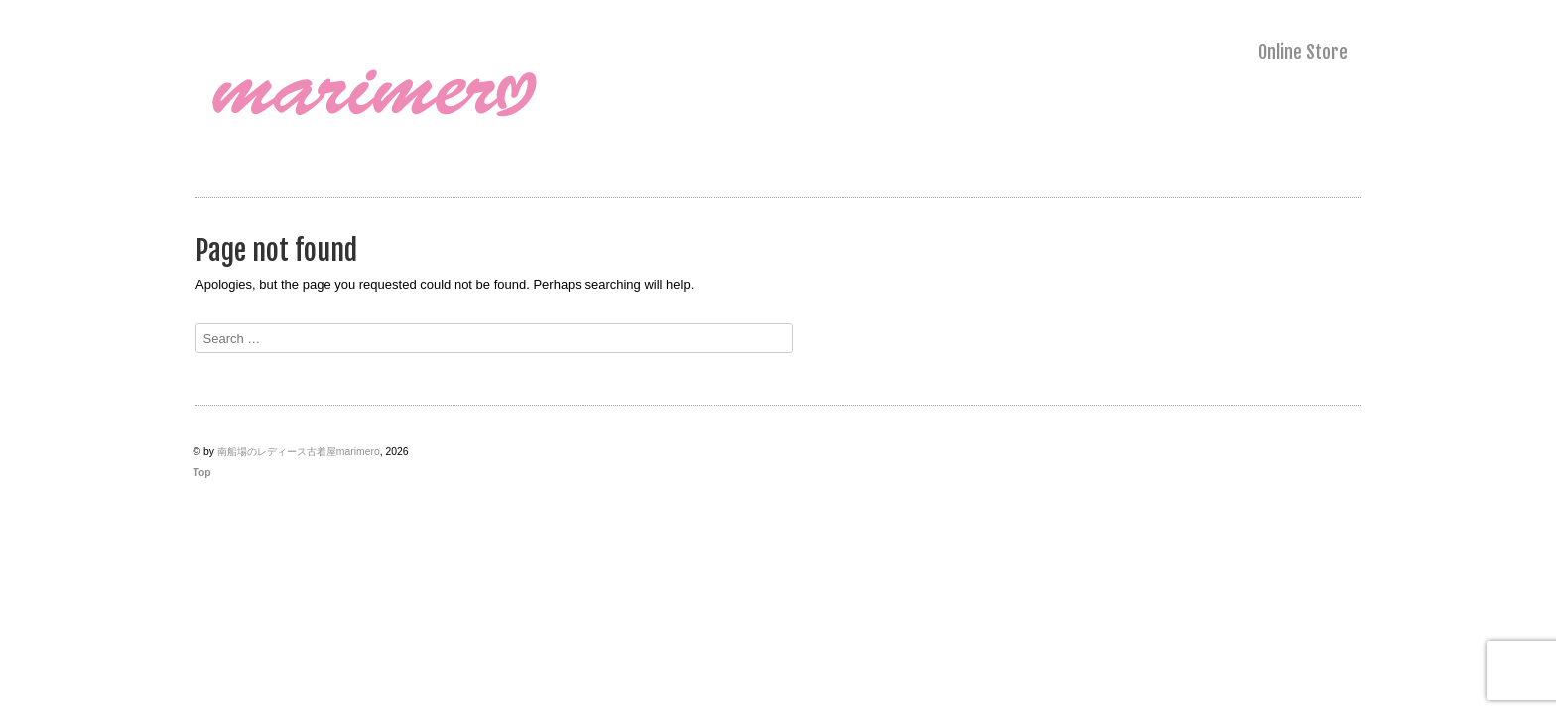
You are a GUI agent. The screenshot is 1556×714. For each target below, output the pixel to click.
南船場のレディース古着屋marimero (298, 451)
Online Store (1303, 51)
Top (201, 472)
